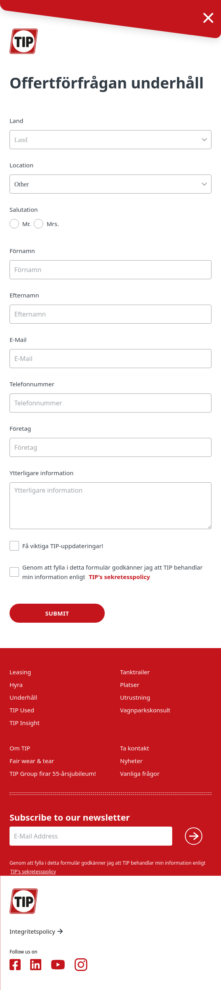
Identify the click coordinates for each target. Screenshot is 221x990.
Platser (130, 685)
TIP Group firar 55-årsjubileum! (53, 773)
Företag (20, 428)
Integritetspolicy (37, 931)
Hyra (16, 685)
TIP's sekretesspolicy (119, 577)
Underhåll (23, 697)
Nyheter (131, 761)
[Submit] (193, 836)
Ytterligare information (41, 473)
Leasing (20, 672)
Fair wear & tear (32, 761)
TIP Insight (25, 723)
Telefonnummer (32, 384)
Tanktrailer (135, 672)
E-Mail (18, 339)
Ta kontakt (134, 748)
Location (21, 165)
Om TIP (20, 748)
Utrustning (135, 697)
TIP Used (22, 710)
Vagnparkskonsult (145, 710)
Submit (57, 613)
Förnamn (22, 251)
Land (16, 121)
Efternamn (24, 295)
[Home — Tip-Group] (24, 41)
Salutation (24, 209)
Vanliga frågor (140, 773)
